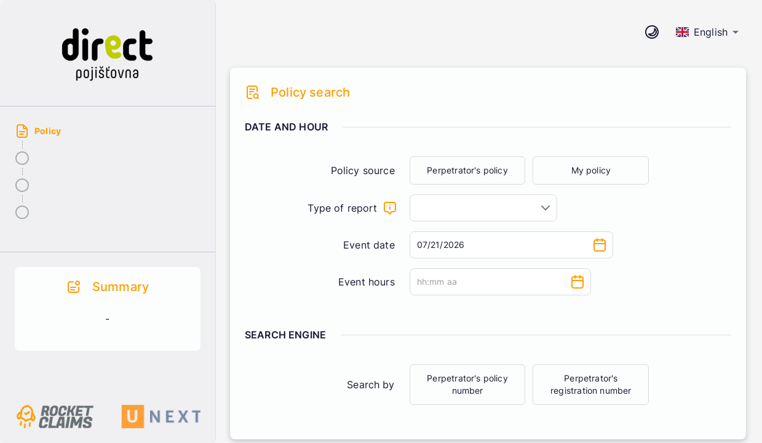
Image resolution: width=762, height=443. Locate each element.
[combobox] (483, 208)
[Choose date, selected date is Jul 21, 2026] (599, 245)
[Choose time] (577, 281)
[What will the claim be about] (390, 208)
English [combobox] (702, 32)
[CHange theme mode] (652, 32)
